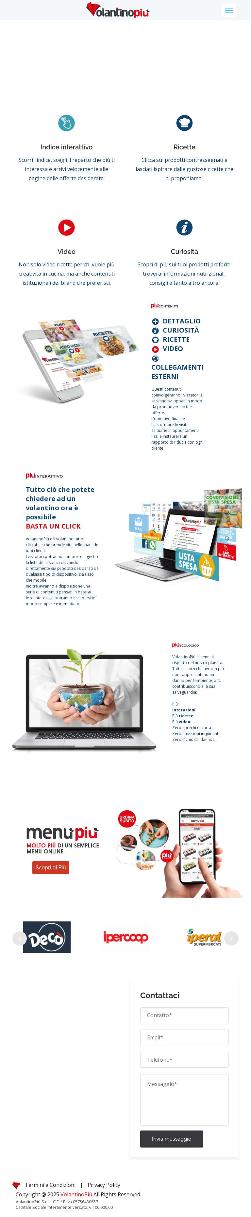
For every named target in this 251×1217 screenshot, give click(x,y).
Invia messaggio (172, 1139)
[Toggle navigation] (228, 10)
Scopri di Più (51, 867)
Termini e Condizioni (50, 1184)
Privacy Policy (104, 1184)
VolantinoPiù (76, 1194)
